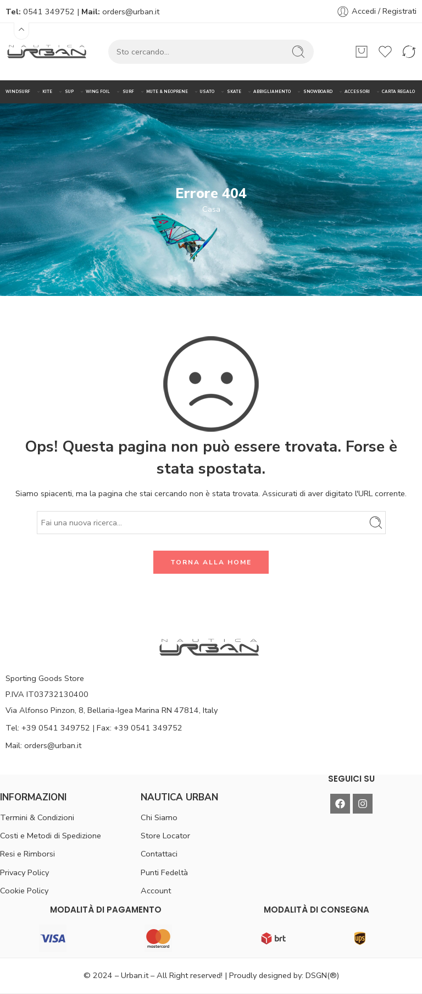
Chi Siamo (159, 817)
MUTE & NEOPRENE (167, 92)
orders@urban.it (130, 11)
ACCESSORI (357, 92)
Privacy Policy (24, 872)
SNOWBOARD (317, 92)
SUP (69, 92)
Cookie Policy (24, 890)
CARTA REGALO (398, 92)
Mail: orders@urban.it (43, 745)
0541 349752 (49, 11)
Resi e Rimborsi (27, 853)
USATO (207, 92)
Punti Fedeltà (164, 872)
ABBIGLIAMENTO (272, 92)
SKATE (234, 92)
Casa (211, 209)
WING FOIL (98, 92)
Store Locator (165, 835)
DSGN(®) (322, 975)
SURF (128, 92)
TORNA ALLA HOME (211, 562)
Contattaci (159, 853)
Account (156, 890)
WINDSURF (17, 92)
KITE (47, 92)
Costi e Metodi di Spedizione (50, 835)
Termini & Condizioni (37, 817)
